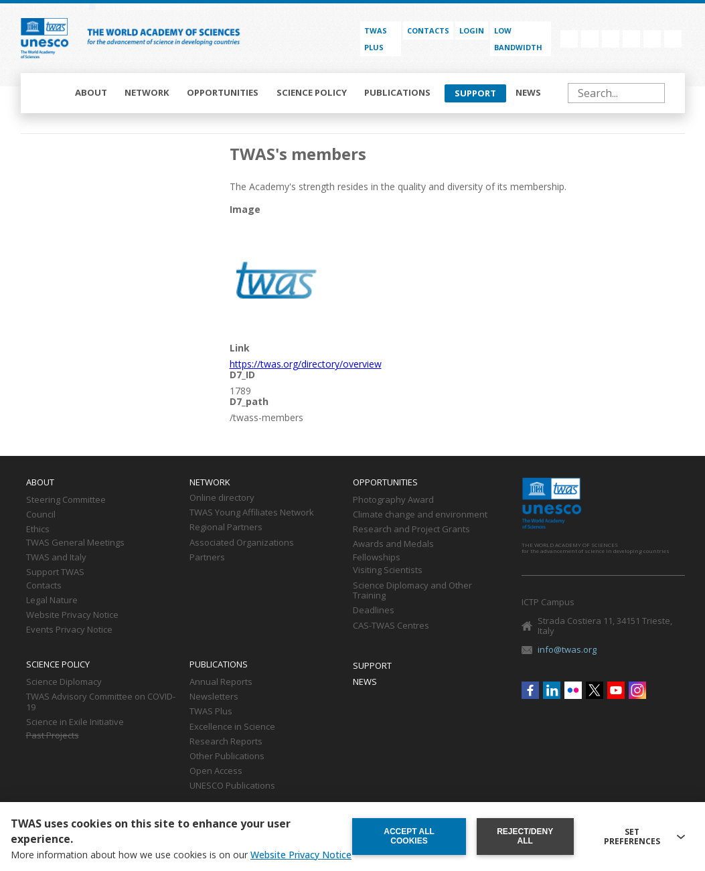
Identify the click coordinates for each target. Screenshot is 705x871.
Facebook (569, 39)
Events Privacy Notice (69, 630)
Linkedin (590, 39)
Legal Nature (52, 600)
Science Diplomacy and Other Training (412, 591)
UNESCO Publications (232, 786)
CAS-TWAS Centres (391, 626)
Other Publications (226, 756)
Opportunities (222, 92)
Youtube (652, 39)
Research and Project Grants (411, 529)
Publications (397, 92)
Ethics (38, 529)
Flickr (610, 39)
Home (49, 93)
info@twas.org (567, 649)
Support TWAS (55, 572)
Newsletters (213, 697)
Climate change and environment (420, 514)
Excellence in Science (232, 727)
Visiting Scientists (387, 570)
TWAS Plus (210, 711)
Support (475, 93)
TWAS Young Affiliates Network (251, 512)
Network (147, 92)
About (91, 92)
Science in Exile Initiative (75, 722)
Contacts (428, 30)
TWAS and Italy (56, 557)
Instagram (673, 39)
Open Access (215, 771)
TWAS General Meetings (75, 543)
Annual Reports (220, 682)
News (528, 92)
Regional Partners (225, 527)
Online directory (221, 498)
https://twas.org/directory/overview (306, 364)
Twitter (631, 39)
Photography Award (393, 500)
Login (471, 30)
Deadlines (373, 610)
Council (41, 514)
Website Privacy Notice (72, 615)
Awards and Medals (393, 544)
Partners (207, 557)
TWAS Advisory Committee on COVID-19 (100, 702)
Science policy (312, 92)
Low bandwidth (518, 38)
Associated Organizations (241, 543)
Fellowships (376, 557)
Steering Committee (66, 500)
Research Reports (225, 741)
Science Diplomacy (64, 682)
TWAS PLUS (375, 38)
